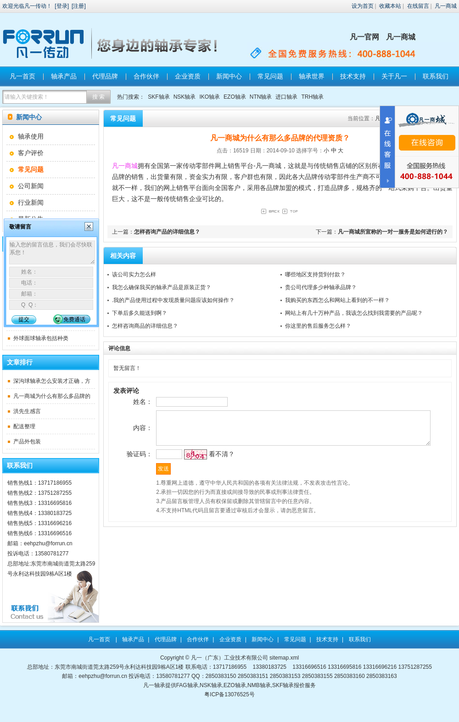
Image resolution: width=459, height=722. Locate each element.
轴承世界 (312, 76)
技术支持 (353, 76)
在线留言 (418, 6)
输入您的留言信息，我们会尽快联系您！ (52, 252)
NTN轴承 (261, 97)
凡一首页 (22, 76)
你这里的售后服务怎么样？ (318, 326)
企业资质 (188, 76)
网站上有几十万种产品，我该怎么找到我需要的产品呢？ (354, 313)
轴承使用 (31, 136)
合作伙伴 (146, 76)
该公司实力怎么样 (134, 274)
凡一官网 (364, 37)
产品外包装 (27, 441)
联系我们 (435, 76)
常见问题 (270, 76)
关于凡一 (394, 76)
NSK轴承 (185, 97)
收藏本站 (390, 6)
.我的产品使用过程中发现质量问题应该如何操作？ (173, 300)
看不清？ (207, 464)
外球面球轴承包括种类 (40, 338)
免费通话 (74, 319)
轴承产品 (64, 76)
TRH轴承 (312, 97)
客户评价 (31, 153)
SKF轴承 (158, 97)
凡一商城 (446, 6)
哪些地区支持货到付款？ (315, 274)
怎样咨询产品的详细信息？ (167, 232)
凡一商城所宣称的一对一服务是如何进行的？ (393, 232)
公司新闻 (31, 186)
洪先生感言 (27, 411)
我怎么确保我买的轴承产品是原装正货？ (161, 287)
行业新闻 (31, 202)
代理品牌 (105, 76)
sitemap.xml (284, 658)
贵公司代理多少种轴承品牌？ (321, 287)
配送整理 (24, 426)
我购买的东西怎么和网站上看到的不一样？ (337, 300)
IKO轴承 (209, 97)
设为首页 (363, 6)
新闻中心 (229, 76)
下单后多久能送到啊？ (139, 313)
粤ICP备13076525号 (229, 694)
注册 (78, 6)
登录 (61, 6)
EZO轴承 (235, 97)
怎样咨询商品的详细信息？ (145, 326)
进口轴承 (286, 97)
